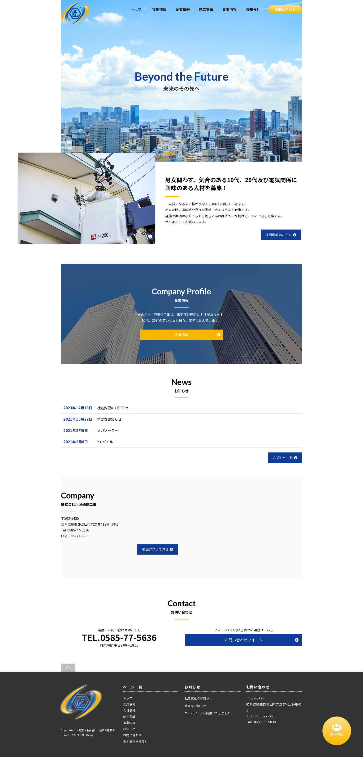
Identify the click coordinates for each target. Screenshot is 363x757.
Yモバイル (105, 441)
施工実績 (206, 9)
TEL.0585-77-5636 (119, 637)
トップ (136, 9)
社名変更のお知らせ (112, 407)
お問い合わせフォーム (244, 640)
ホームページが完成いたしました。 (209, 713)
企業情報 (183, 9)
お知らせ (253, 9)
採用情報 (159, 9)
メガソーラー (107, 430)
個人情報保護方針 (135, 741)
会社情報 (129, 710)
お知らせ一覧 (285, 457)
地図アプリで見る (157, 549)
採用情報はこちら (280, 234)
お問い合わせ (285, 9)
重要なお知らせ (109, 419)
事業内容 (229, 9)
